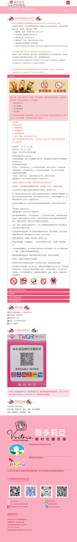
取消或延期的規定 (15, 301)
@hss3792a (51, 501)
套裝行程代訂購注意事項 (17, 290)
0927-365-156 (15, 527)
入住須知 (12, 76)
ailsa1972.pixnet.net (54, 506)
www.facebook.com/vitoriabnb (18, 506)
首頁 (59, 10)
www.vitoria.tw (14, 501)
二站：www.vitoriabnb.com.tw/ (19, 504)
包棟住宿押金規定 (15, 297)
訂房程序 (12, 294)
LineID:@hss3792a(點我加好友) (17, 519)
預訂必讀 (66, 10)
